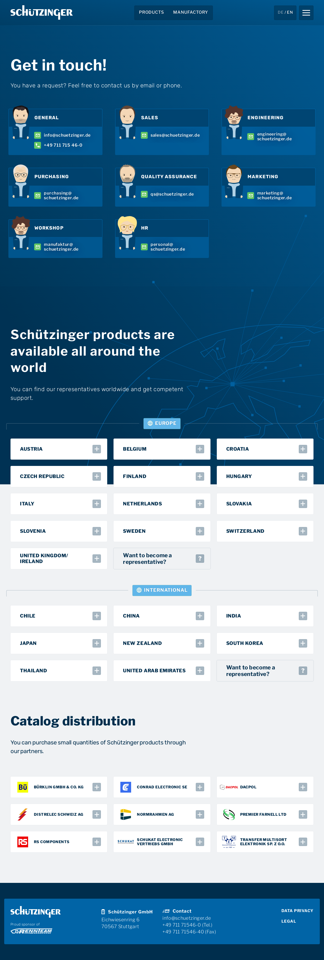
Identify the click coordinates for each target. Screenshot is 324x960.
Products (151, 12)
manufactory (190, 12)
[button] (306, 13)
